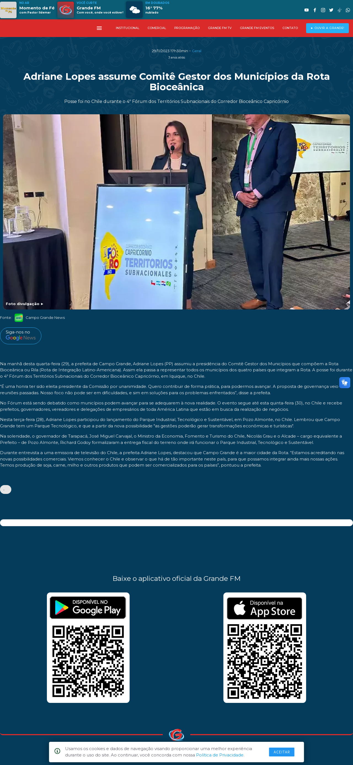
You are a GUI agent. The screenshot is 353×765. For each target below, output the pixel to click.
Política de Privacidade (220, 755)
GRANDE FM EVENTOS (257, 28)
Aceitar (282, 752)
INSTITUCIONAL (127, 28)
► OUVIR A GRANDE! (327, 28)
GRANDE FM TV (220, 28)
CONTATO (290, 28)
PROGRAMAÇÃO (187, 28)
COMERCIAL (157, 28)
